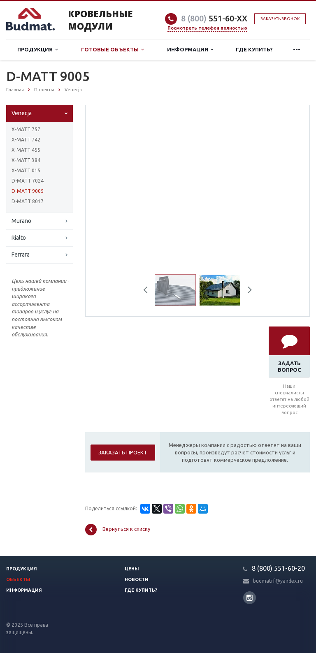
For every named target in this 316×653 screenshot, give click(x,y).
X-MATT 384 (26, 160)
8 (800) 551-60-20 (278, 568)
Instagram (249, 597)
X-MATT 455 (26, 150)
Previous (148, 291)
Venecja (22, 113)
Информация (190, 49)
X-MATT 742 (26, 139)
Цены (132, 568)
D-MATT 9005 (28, 191)
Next (247, 291)
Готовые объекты (112, 49)
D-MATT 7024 (28, 180)
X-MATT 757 (26, 129)
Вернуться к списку (117, 529)
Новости (137, 579)
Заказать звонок (280, 18)
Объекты (18, 579)
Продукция (37, 49)
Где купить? (254, 49)
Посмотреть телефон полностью (207, 27)
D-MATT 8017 (28, 201)
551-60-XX (214, 18)
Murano (21, 221)
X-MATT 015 (26, 170)
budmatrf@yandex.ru (278, 581)
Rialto (19, 237)
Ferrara (21, 254)
